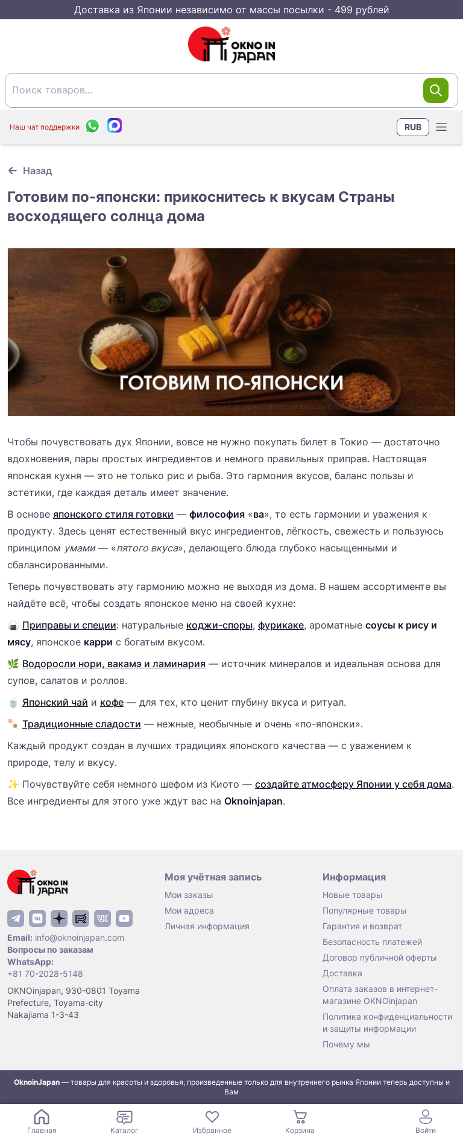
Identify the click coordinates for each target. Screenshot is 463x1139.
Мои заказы (189, 895)
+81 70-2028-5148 (45, 973)
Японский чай (55, 702)
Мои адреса (189, 910)
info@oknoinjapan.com (79, 937)
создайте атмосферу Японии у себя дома (353, 784)
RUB (413, 127)
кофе (112, 702)
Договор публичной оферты (380, 957)
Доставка (342, 973)
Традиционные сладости (81, 724)
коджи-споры (219, 625)
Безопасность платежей (372, 942)
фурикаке (281, 625)
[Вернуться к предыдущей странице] (29, 170)
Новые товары (353, 895)
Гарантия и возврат (362, 926)
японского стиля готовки (113, 514)
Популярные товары (365, 910)
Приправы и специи (69, 625)
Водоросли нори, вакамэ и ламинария (114, 663)
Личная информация (207, 926)
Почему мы (346, 1044)
